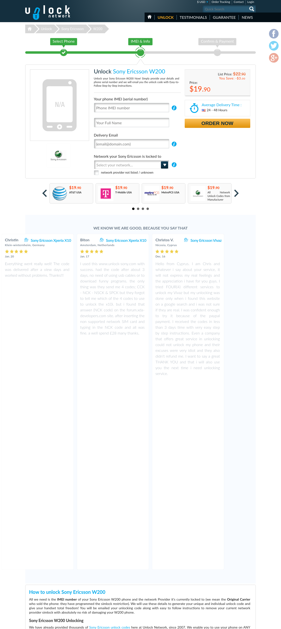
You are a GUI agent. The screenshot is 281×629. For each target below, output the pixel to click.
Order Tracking (221, 2)
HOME (149, 17)
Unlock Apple (109, 586)
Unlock (166, 17)
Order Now (217, 123)
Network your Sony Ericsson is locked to (127, 156)
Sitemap (222, 593)
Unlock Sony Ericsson (114, 597)
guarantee (224, 17)
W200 (98, 29)
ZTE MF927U (184, 586)
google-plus (252, 623)
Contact (239, 2)
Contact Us (224, 582)
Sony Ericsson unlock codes (109, 438)
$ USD (201, 2)
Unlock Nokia (109, 601)
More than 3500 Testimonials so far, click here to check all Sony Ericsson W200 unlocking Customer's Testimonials (138, 545)
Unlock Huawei (110, 583)
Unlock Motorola (111, 604)
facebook (233, 623)
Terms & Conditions (229, 586)
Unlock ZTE (108, 594)
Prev (44, 193)
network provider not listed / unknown (127, 172)
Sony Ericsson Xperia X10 (78, 240)
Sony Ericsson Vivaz (233, 240)
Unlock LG (108, 608)
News (247, 17)
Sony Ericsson (72, 29)
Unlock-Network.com (47, 579)
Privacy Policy (225, 589)
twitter (242, 623)
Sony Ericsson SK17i (188, 583)
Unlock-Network (47, 12)
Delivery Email (106, 135)
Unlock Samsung (111, 590)
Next (236, 193)
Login (250, 2)
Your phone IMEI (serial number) (121, 99)
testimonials (193, 17)
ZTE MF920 (183, 579)
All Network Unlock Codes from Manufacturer (219, 196)
